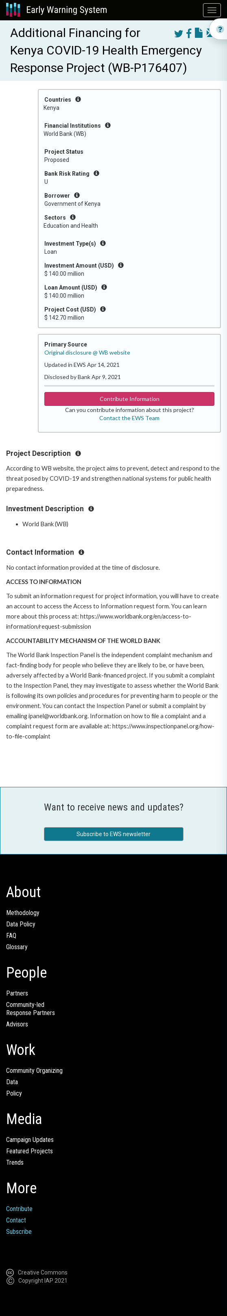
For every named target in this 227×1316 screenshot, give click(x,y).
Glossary (17, 947)
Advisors (17, 1024)
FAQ (11, 935)
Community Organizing (34, 1070)
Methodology (22, 913)
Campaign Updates (30, 1140)
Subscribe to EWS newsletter (113, 834)
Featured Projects (29, 1151)
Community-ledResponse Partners (30, 1009)
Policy (14, 1093)
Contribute (19, 1209)
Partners (17, 993)
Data (12, 1082)
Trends (15, 1162)
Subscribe (19, 1231)
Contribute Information (129, 398)
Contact (16, 1220)
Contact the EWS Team (129, 417)
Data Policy (20, 924)
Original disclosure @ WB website (87, 352)
